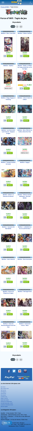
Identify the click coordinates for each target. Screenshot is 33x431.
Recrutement (3, 395)
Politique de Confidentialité (6, 401)
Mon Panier (3, 387)
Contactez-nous (4, 396)
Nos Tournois (3, 390)
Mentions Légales (4, 406)
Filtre (7, 423)
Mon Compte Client (5, 388)
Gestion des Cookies (5, 400)
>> (21, 27)
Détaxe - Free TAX (4, 398)
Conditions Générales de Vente (7, 404)
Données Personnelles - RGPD (7, 403)
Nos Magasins (3, 391)
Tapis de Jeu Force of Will (8, 31)
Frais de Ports (3, 393)
